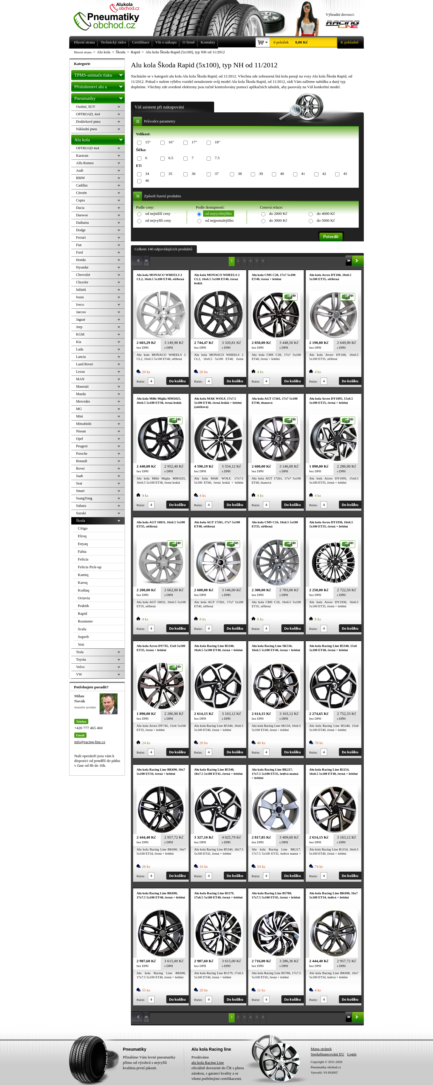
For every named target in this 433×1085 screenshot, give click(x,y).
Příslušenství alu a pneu (99, 87)
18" (216, 142)
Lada (79, 349)
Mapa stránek (321, 1049)
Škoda (80, 521)
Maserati (82, 386)
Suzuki (81, 513)
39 (260, 173)
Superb (83, 636)
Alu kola (99, 138)
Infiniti (81, 290)
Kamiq (83, 574)
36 (192, 173)
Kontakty (208, 42)
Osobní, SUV (85, 107)
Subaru (81, 506)
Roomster (85, 621)
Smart (80, 491)
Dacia (80, 208)
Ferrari (81, 237)
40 (281, 173)
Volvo (80, 667)
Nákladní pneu (86, 129)
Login (351, 1054)
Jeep (79, 327)
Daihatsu (82, 223)
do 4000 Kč (326, 213)
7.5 (216, 158)
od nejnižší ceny (157, 213)
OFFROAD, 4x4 (88, 114)
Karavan (82, 155)
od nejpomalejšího (219, 220)
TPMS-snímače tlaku (99, 74)
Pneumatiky (99, 97)
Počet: (141, 381)
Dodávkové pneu (88, 121)
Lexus (80, 372)
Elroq (82, 536)
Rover (80, 468)
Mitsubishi (83, 424)
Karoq (83, 582)
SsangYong (84, 498)
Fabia (82, 551)
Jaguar (80, 319)
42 (323, 173)
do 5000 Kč (326, 220)
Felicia (83, 559)
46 (146, 180)
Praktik (83, 605)
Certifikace (140, 42)
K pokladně (347, 42)
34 (146, 173)
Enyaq (83, 543)
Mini (79, 416)
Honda (81, 260)
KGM (80, 334)
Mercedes (83, 401)
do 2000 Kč (278, 213)
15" (147, 142)
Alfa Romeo (85, 163)
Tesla (79, 652)
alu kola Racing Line (207, 1062)
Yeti (81, 644)
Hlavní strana (83, 52)
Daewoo (82, 215)
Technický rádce (113, 42)
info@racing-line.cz (89, 742)
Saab (79, 476)
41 (302, 173)
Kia (78, 342)
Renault (81, 461)
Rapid (82, 613)
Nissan (81, 431)
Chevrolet (83, 275)
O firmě (189, 42)
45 (344, 173)
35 (169, 173)
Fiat (79, 245)
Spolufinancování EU (327, 1054)
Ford (79, 252)
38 (239, 173)
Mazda (81, 394)
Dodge (81, 230)
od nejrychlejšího (218, 213)
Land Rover (84, 364)
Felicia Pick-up (89, 567)
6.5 (169, 158)
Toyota (81, 659)
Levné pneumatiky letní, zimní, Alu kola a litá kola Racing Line (111, 15)
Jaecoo (81, 312)
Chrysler (82, 282)
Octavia (84, 598)
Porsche (81, 453)
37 (216, 173)
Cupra (80, 200)
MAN (80, 379)
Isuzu (80, 297)
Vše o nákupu (166, 42)
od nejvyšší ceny (158, 220)
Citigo (83, 528)
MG (79, 409)
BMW (80, 178)
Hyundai (82, 267)
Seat (79, 483)
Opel (79, 439)
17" (193, 142)
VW (79, 674)
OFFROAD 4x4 (87, 148)
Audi (79, 170)
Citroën (81, 193)
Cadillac (82, 185)
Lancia (81, 357)
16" (170, 142)
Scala (82, 629)
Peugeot (82, 446)
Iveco (80, 304)
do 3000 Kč (278, 220)
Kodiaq (83, 590)
